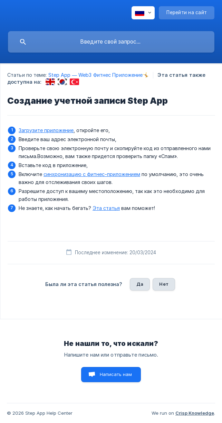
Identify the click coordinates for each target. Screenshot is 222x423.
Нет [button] (163, 284)
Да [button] (139, 284)
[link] (50, 82)
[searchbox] (111, 42)
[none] (143, 12)
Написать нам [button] (116, 374)
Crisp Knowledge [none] (194, 413)
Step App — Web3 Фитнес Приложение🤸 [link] (98, 75)
